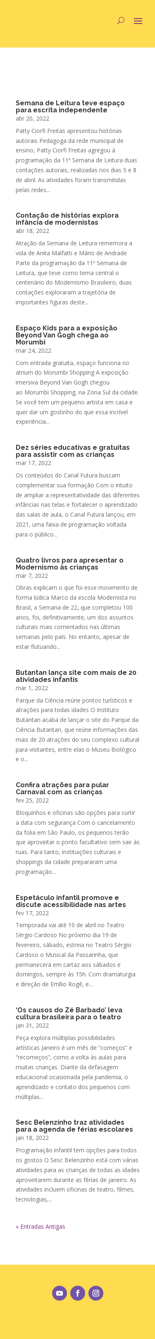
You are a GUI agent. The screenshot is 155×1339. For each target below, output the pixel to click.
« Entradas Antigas (40, 1226)
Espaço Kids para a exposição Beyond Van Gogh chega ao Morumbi (66, 335)
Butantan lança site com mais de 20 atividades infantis (76, 676)
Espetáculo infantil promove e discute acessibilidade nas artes (71, 901)
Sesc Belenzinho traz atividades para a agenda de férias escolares (74, 1125)
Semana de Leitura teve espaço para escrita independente (70, 106)
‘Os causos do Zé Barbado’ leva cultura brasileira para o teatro (69, 1013)
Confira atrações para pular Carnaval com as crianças (62, 788)
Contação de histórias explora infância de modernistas (67, 218)
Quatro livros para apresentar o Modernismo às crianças (70, 563)
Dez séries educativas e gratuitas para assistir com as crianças (73, 451)
